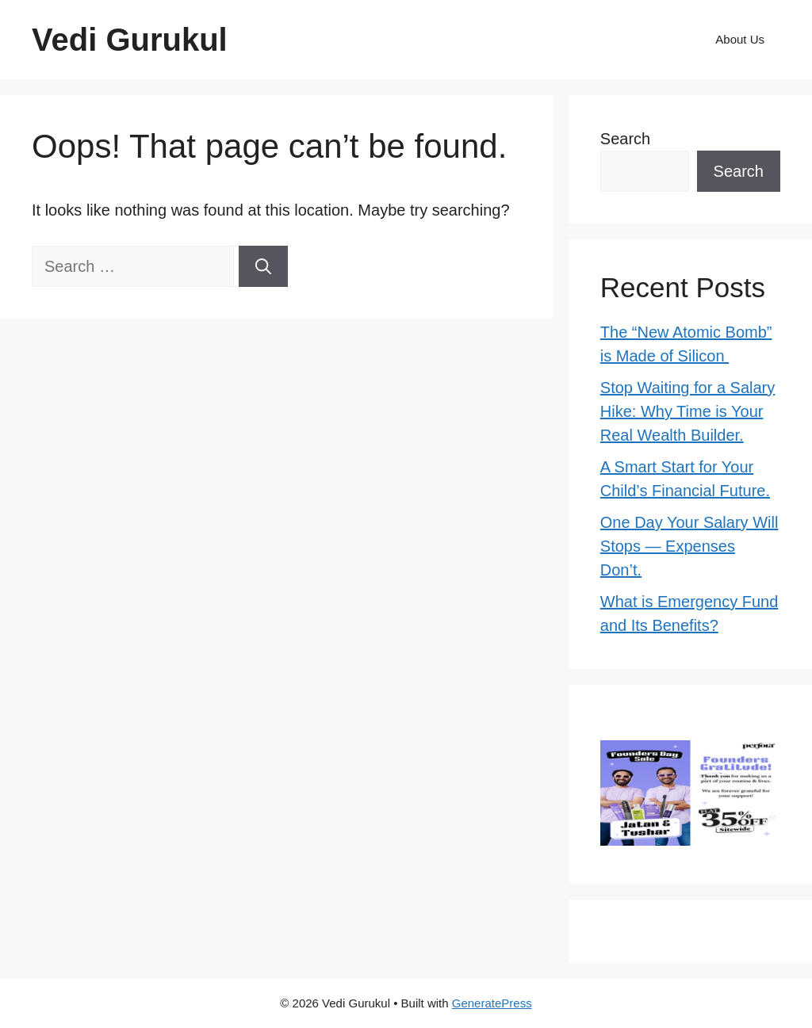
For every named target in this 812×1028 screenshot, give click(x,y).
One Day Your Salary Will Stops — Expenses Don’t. (689, 546)
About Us (739, 39)
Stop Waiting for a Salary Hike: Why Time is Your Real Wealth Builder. (687, 411)
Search (625, 138)
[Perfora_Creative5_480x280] (690, 840)
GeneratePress (492, 1003)
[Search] (263, 266)
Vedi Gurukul (130, 39)
